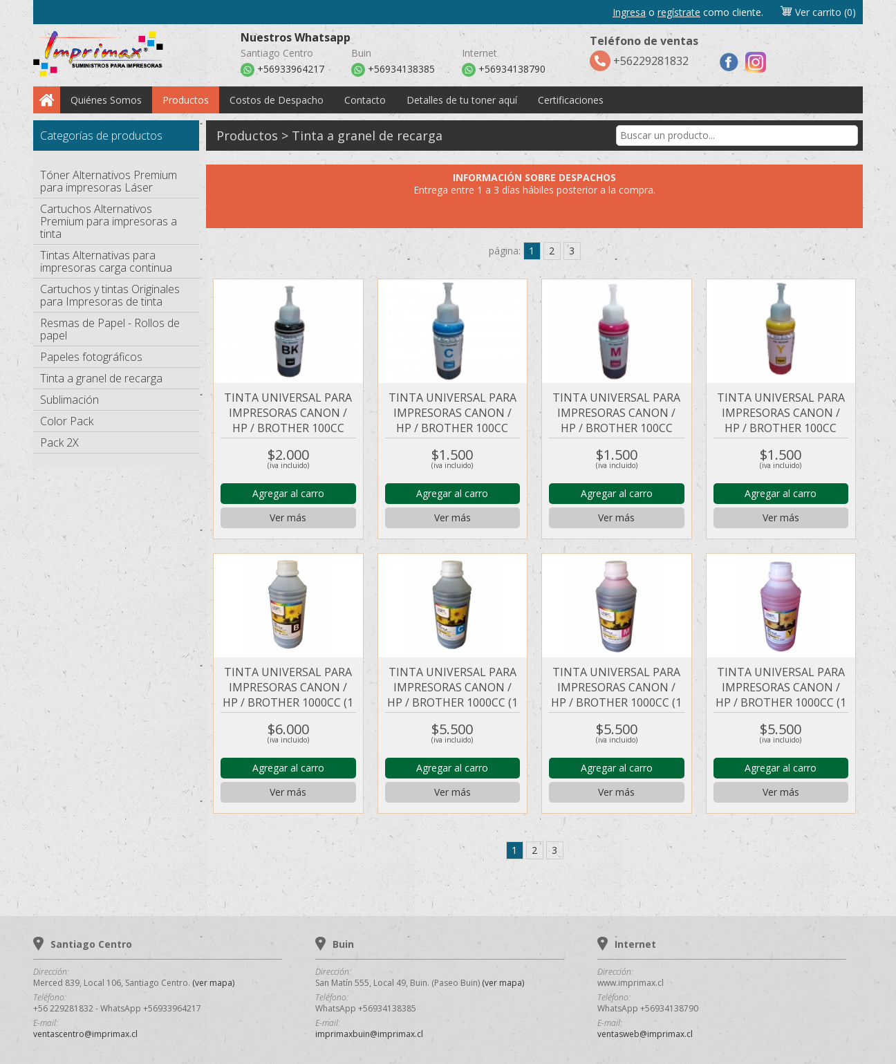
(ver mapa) (213, 983)
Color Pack (66, 421)
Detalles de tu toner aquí (462, 99)
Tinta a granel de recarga (101, 378)
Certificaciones (571, 99)
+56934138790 (503, 70)
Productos (185, 99)
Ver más (288, 517)
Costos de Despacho (277, 99)
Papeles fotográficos (91, 356)
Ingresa (629, 12)
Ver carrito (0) (818, 12)
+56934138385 (393, 70)
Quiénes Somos (106, 99)
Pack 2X (59, 442)
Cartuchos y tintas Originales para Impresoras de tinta (110, 295)
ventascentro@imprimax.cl (85, 1034)
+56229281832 (644, 52)
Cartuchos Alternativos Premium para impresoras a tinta (108, 221)
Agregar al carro (288, 493)
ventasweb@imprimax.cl (645, 1034)
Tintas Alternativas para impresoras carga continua (106, 261)
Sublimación (69, 399)
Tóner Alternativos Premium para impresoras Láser (108, 181)
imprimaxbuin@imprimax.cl (369, 1034)
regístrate (678, 12)
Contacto (365, 99)
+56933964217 (282, 70)
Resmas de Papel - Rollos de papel (110, 329)
